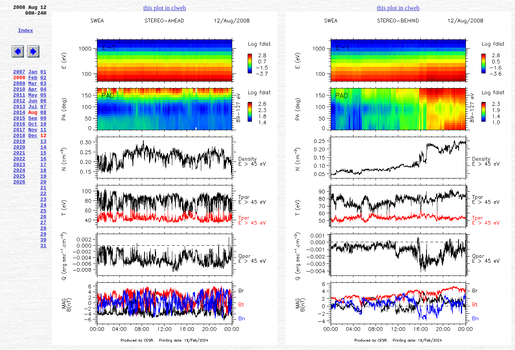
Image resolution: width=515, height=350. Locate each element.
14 (43, 173)
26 (43, 256)
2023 (19, 194)
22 (43, 229)
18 (43, 201)
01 (43, 83)
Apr (32, 103)
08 (43, 131)
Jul (32, 124)
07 (43, 124)
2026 (19, 215)
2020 (19, 173)
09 (43, 138)
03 (43, 96)
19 (43, 208)
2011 (19, 110)
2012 (19, 117)
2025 (19, 208)
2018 (19, 159)
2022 (19, 187)
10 (43, 145)
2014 (19, 131)
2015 (19, 138)
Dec (32, 159)
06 (43, 117)
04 (43, 103)
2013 (19, 124)
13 (43, 166)
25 (43, 249)
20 (43, 215)
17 (43, 194)
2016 (19, 145)
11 (43, 152)
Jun (32, 117)
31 (43, 291)
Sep (32, 138)
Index (25, 35)
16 (43, 187)
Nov (32, 152)
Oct (32, 145)
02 (43, 90)
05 (43, 110)
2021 (19, 180)
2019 (19, 166)
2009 (19, 96)
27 (43, 263)
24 (43, 243)
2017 (19, 152)
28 (43, 270)
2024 (19, 201)
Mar (32, 96)
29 (43, 277)
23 (43, 236)
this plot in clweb (164, 8)
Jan (32, 83)
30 (43, 284)
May (32, 110)
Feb (32, 90)
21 (43, 222)
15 (43, 180)
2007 (19, 83)
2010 (19, 103)
